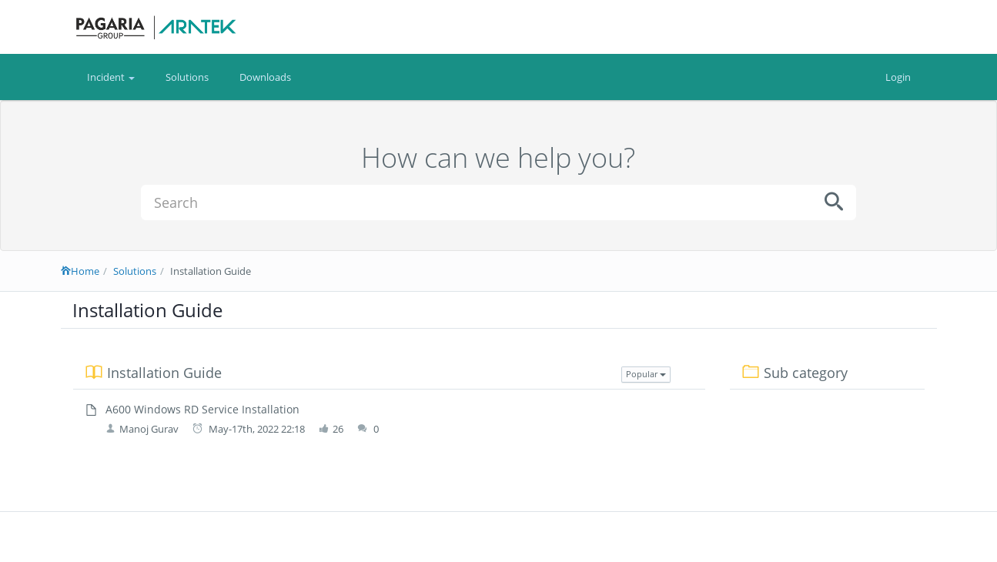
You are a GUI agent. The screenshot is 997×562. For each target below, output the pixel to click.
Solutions (187, 77)
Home (80, 271)
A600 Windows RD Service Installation (202, 409)
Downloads (265, 77)
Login (898, 77)
